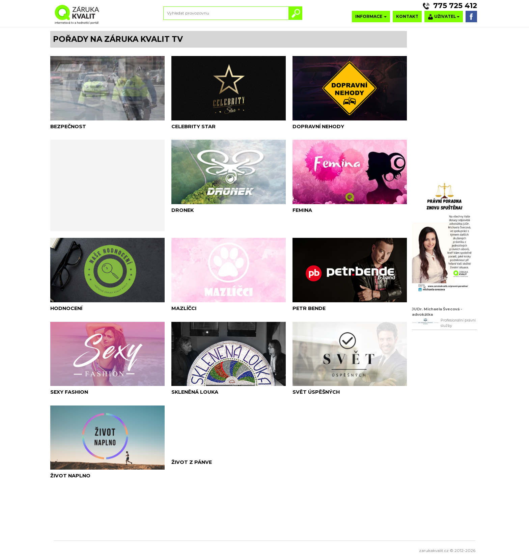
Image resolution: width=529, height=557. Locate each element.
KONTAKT (407, 16)
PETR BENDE (309, 308)
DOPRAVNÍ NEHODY (318, 126)
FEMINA (302, 210)
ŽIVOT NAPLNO (70, 476)
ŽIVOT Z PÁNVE (191, 462)
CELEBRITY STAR (193, 126)
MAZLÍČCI (183, 308)
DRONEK (182, 210)
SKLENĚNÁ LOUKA (194, 392)
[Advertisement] (107, 184)
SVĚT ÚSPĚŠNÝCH (316, 392)
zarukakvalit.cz (434, 550)
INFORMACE (371, 16)
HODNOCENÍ (66, 308)
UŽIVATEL (444, 17)
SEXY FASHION (69, 392)
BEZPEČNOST (68, 126)
